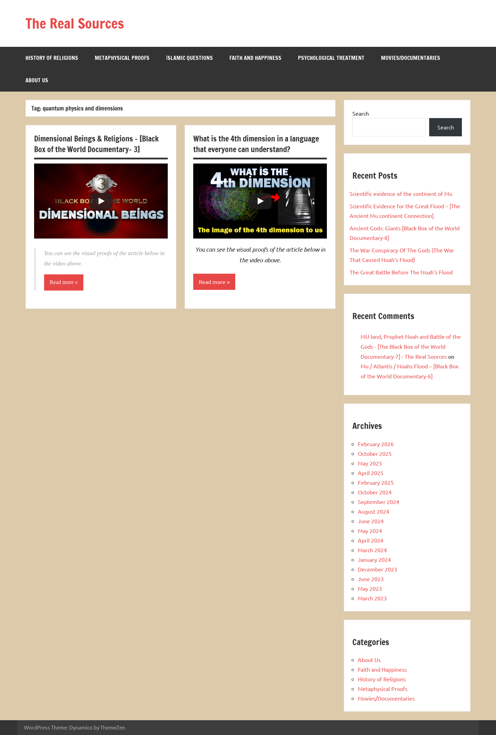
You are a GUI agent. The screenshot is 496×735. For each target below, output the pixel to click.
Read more (62, 282)
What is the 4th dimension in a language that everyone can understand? (256, 144)
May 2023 (370, 588)
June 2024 (371, 520)
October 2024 (375, 492)
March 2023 (372, 598)
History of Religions (51, 58)
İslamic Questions (189, 58)
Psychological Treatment (331, 58)
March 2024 (372, 549)
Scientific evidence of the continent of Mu (401, 193)
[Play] (101, 201)
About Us (36, 80)
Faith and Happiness (255, 58)
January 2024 (374, 559)
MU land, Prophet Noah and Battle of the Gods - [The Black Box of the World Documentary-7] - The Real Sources (411, 346)
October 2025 (375, 453)
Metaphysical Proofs (122, 58)
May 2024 (370, 530)
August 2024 (373, 511)
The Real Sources (74, 23)
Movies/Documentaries (410, 58)
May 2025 (370, 463)
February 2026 (376, 443)
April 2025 (370, 472)
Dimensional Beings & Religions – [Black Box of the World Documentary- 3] (96, 144)
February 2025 (376, 482)
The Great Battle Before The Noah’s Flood (401, 272)
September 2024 (378, 501)
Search (360, 113)
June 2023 (371, 578)
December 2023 (377, 569)
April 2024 (370, 540)
